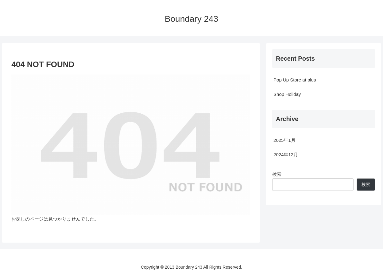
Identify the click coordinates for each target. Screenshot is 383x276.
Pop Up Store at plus (294, 79)
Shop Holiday (287, 94)
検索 (276, 174)
